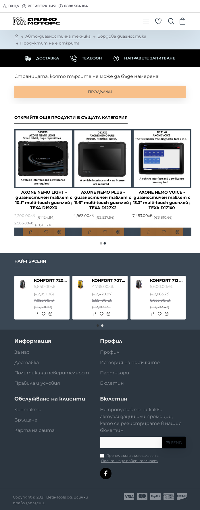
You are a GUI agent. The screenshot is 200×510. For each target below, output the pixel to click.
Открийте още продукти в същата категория (71, 117)
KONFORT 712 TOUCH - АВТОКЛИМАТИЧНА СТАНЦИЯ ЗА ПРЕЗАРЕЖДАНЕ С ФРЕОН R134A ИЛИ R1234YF (167, 280)
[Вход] (11, 6)
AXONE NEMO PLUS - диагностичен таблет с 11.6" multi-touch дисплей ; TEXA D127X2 (102, 200)
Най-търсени (30, 261)
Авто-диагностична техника (58, 36)
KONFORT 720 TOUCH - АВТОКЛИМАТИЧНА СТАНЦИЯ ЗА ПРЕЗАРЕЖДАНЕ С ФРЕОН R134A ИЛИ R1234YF (51, 280)
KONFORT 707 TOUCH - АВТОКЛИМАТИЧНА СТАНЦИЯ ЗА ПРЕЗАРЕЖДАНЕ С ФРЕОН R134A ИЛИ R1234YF (109, 280)
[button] (31, 232)
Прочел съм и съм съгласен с (129, 458)
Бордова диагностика (121, 36)
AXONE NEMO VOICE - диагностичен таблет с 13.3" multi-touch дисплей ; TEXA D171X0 (162, 200)
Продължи (100, 91)
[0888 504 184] (73, 6)
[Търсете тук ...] (170, 21)
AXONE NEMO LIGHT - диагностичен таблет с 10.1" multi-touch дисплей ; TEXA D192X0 (43, 200)
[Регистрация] (39, 6)
